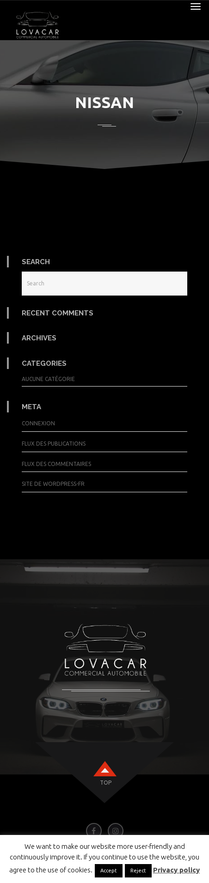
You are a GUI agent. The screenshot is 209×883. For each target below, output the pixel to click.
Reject (138, 870)
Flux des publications (54, 444)
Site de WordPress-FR (53, 484)
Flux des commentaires (56, 464)
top (105, 783)
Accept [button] (108, 870)
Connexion (38, 423)
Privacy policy (176, 870)
